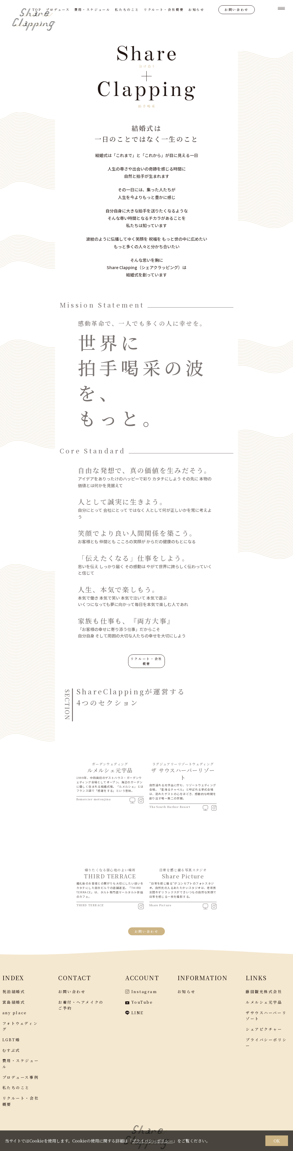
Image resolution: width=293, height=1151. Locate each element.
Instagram (141, 989)
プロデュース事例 (20, 1075)
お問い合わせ (237, 9)
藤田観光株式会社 (264, 989)
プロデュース (58, 9)
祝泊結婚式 (13, 989)
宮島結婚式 (13, 1000)
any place (14, 1010)
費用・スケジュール (92, 9)
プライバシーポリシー (152, 1141)
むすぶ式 (11, 1048)
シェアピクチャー (264, 1027)
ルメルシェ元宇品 (264, 1000)
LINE (134, 1010)
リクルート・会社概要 (164, 9)
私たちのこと (127, 9)
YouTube (139, 1000)
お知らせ (196, 9)
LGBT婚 (11, 1037)
